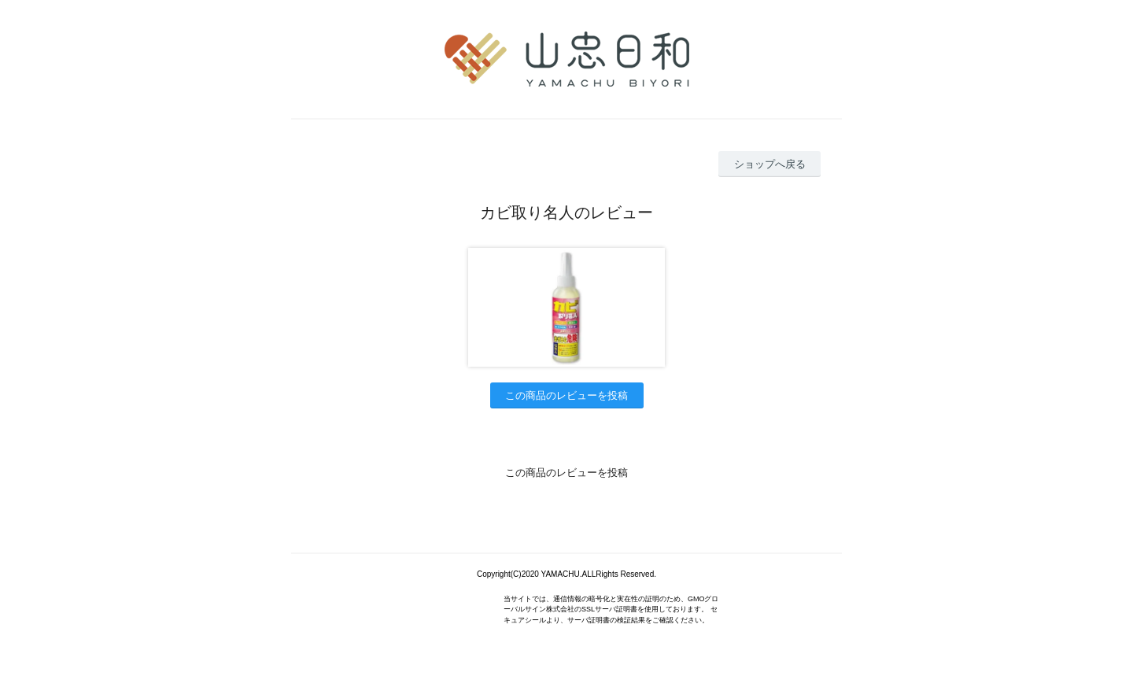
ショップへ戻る (770, 164)
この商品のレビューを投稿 (566, 395)
